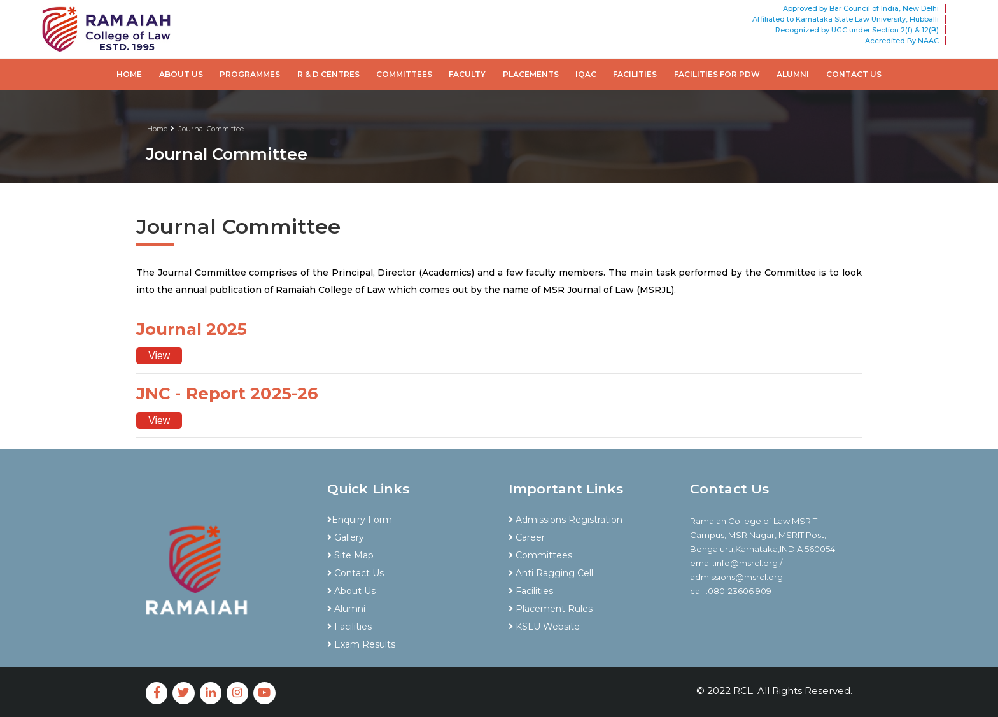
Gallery (345, 537)
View (160, 355)
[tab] (408, 497)
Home (129, 74)
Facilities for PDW (717, 74)
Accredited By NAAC (902, 40)
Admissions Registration (565, 519)
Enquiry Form (359, 519)
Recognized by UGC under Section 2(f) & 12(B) (857, 29)
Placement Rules (551, 608)
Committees (404, 74)
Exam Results (361, 644)
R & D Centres (328, 74)
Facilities (635, 74)
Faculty (467, 74)
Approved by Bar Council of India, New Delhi (861, 8)
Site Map (350, 555)
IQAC (585, 74)
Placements (531, 74)
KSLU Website (544, 626)
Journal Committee (211, 128)
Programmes (250, 74)
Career (527, 537)
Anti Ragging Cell (551, 573)
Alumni (793, 74)
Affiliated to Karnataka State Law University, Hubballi (845, 19)
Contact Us (854, 74)
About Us (181, 74)
